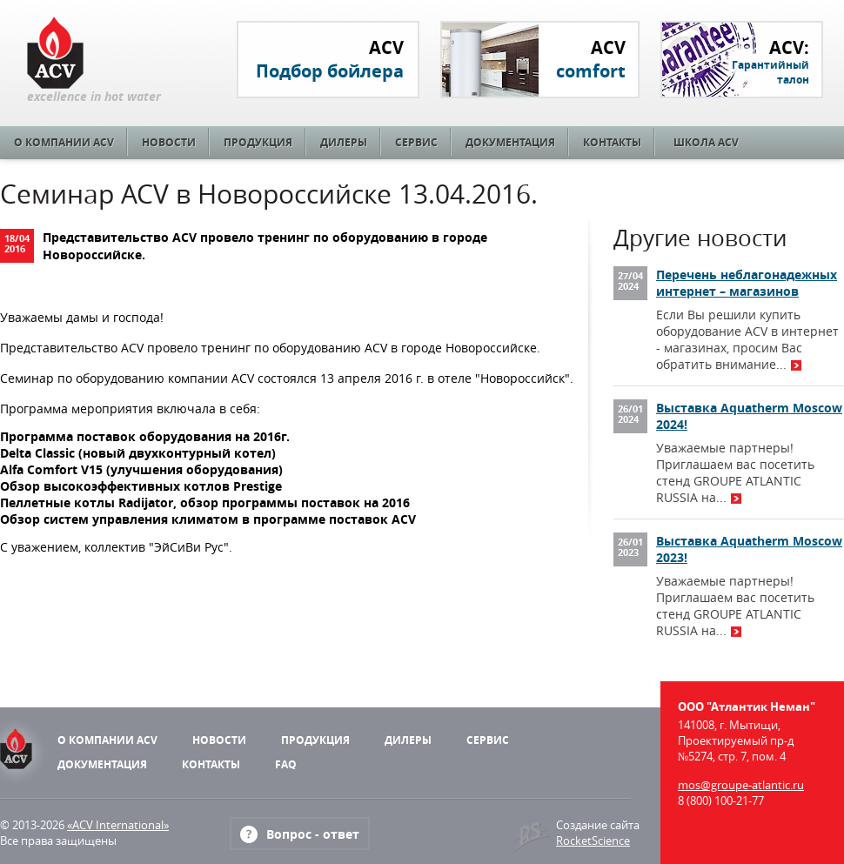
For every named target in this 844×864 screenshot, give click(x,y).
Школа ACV (706, 142)
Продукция (258, 142)
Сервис (416, 142)
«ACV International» (118, 825)
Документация (510, 142)
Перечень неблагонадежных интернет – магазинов (746, 282)
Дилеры (343, 142)
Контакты (612, 142)
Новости (169, 142)
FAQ (286, 764)
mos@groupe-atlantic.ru (741, 785)
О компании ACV (64, 142)
